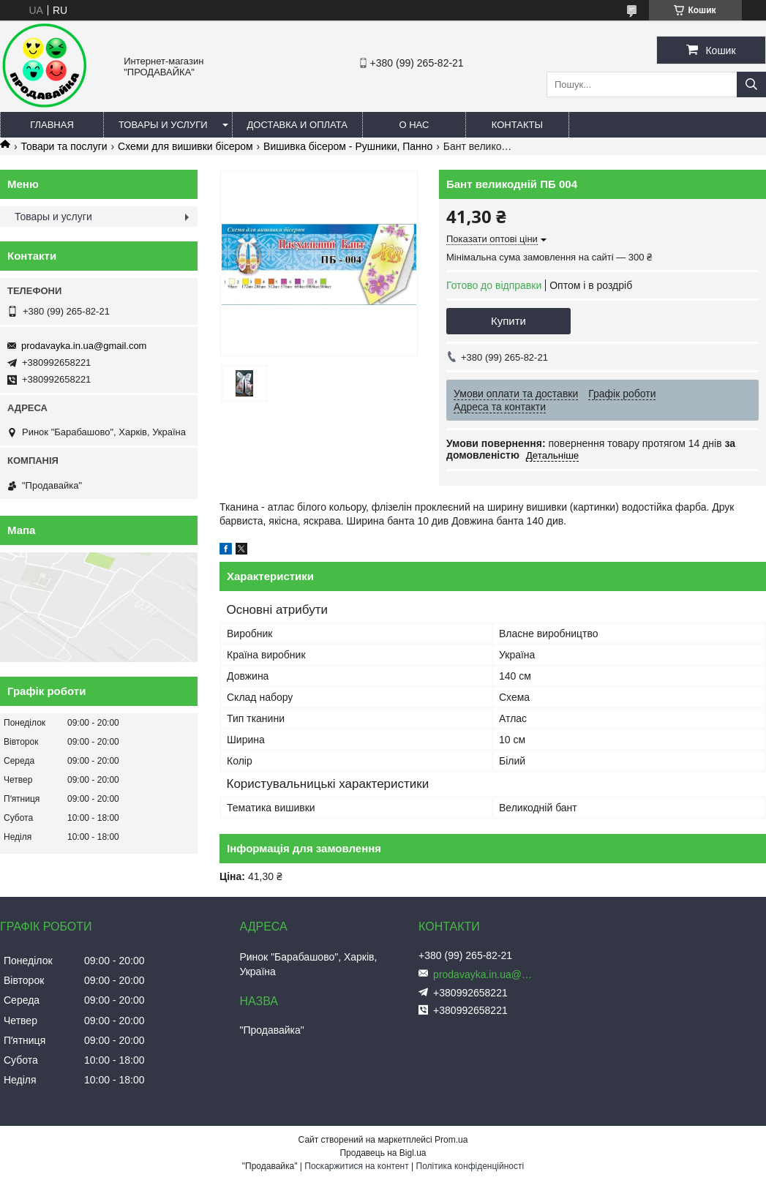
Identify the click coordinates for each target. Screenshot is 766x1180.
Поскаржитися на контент (356, 1166)
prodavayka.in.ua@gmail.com (83, 345)
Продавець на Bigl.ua (382, 1153)
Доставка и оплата (297, 124)
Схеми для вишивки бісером (185, 146)
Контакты (517, 124)
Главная (52, 124)
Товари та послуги (63, 146)
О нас (414, 124)
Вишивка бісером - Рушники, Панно (347, 146)
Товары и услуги (163, 124)
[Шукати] (751, 84)
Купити (508, 321)
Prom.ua (451, 1140)
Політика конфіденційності (470, 1166)
